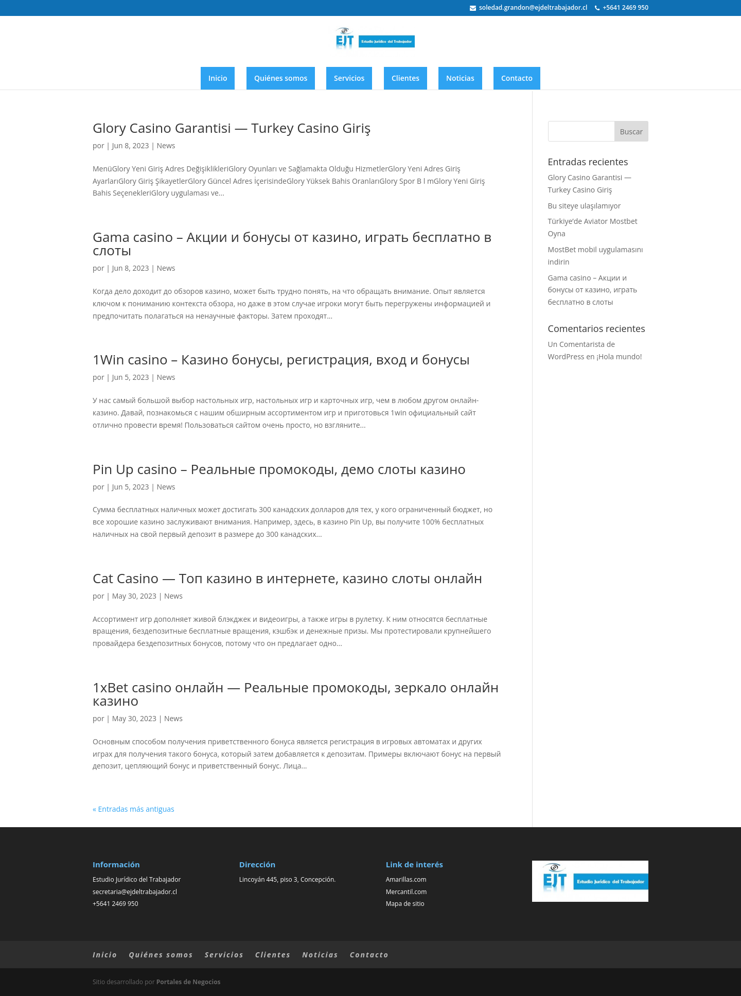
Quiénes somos (280, 78)
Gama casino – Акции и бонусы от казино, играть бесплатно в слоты (292, 243)
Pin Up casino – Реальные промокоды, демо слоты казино (279, 469)
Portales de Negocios (188, 981)
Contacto (517, 78)
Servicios (349, 78)
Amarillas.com (406, 879)
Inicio (217, 78)
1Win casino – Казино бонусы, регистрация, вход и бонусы (281, 359)
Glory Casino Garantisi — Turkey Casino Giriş (231, 127)
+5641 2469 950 (621, 8)
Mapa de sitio (405, 903)
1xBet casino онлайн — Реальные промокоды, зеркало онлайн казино (296, 694)
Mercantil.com (406, 891)
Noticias (460, 78)
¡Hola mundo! (619, 356)
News (166, 145)
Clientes (405, 78)
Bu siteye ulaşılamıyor (584, 206)
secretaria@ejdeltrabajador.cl (135, 891)
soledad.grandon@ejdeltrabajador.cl (528, 8)
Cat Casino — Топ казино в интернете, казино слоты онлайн (287, 578)
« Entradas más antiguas (133, 809)
